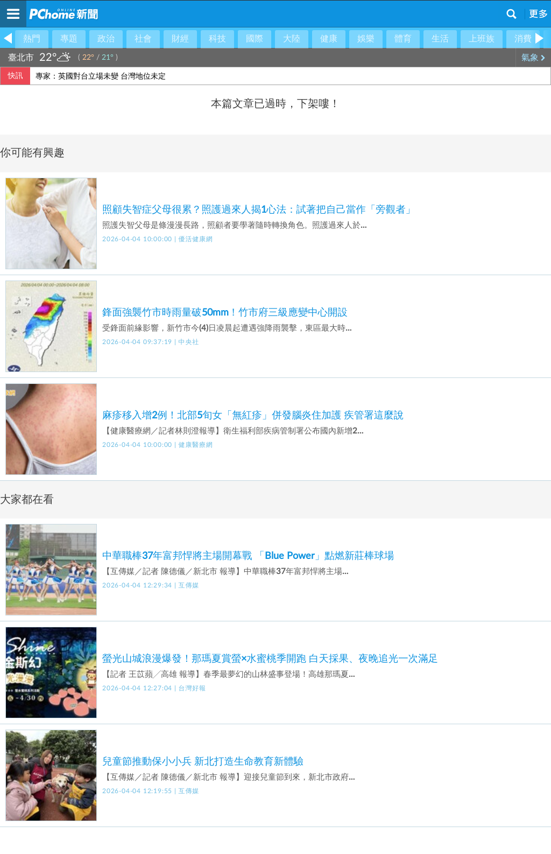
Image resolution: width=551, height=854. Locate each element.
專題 (68, 38)
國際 (254, 38)
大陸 (291, 38)
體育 (403, 38)
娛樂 (366, 38)
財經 (180, 38)
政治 (106, 38)
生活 (440, 38)
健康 (328, 38)
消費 (523, 38)
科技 (217, 38)
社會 (143, 38)
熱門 (31, 38)
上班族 (482, 38)
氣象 (533, 57)
